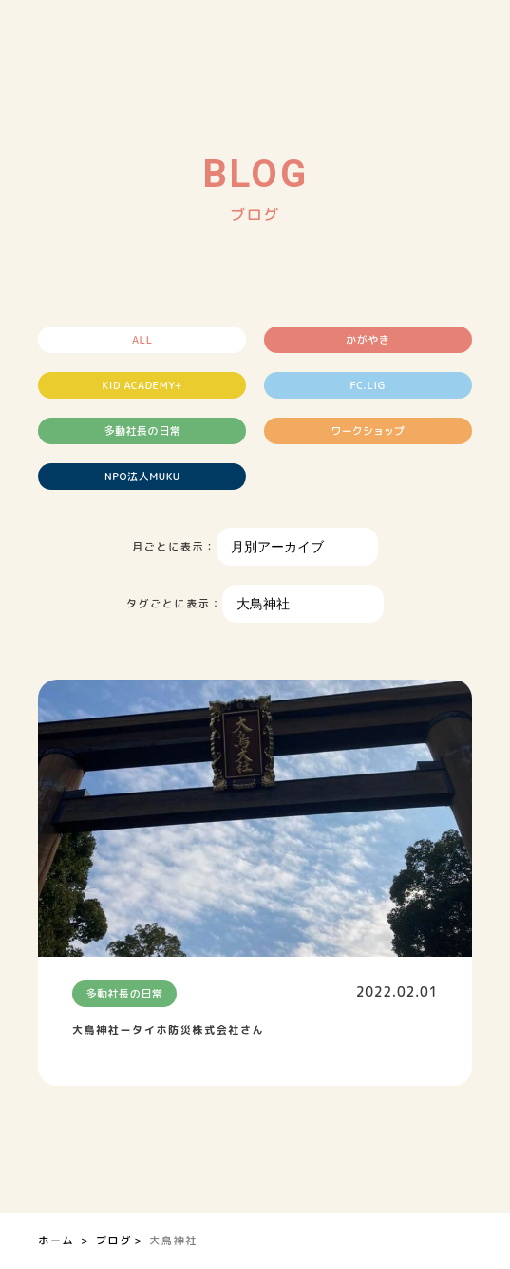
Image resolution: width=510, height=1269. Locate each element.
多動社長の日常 (142, 431)
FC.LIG (367, 385)
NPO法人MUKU (141, 476)
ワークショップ (368, 431)
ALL (142, 339)
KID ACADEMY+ (142, 385)
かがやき (367, 339)
